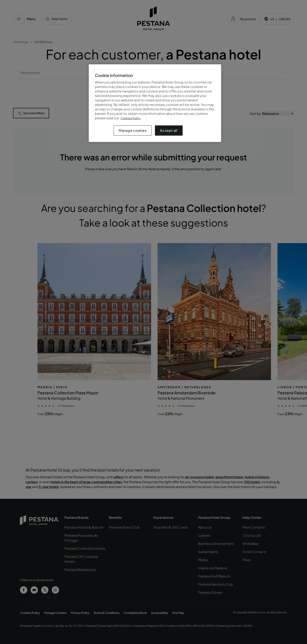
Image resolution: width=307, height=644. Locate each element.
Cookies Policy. (131, 118)
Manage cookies (133, 130)
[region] (155, 103)
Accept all (169, 130)
